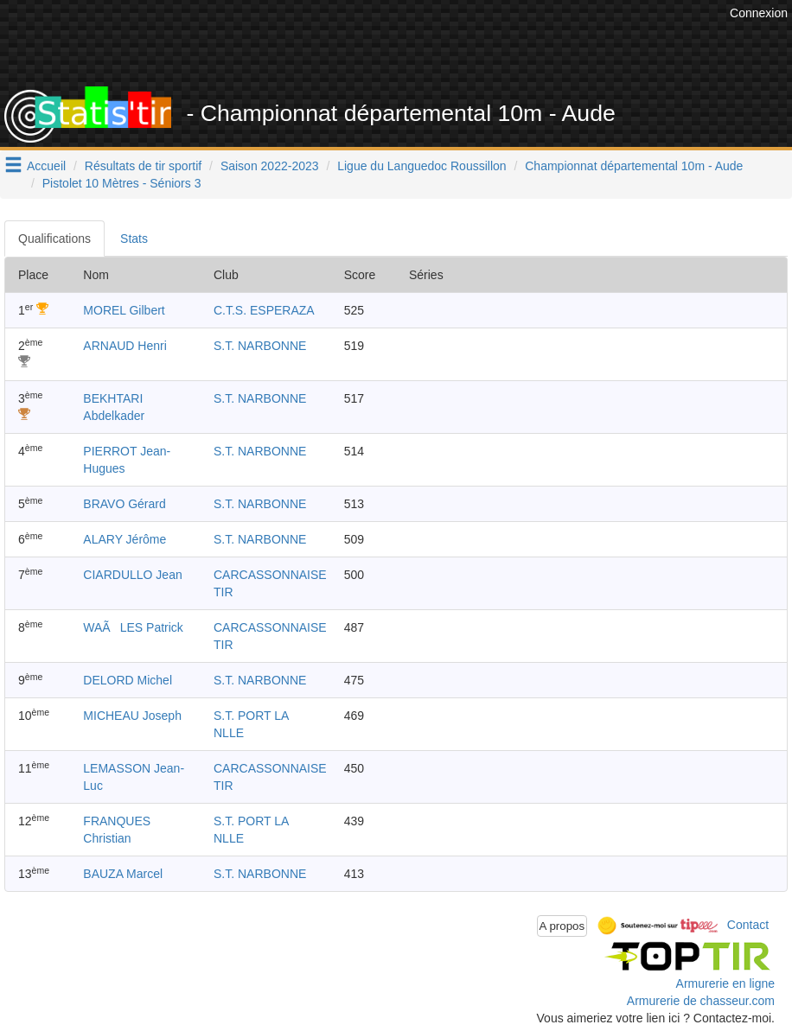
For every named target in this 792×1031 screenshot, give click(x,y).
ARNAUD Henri (124, 346)
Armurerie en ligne (725, 983)
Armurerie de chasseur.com (701, 1001)
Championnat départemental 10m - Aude (634, 166)
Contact (748, 925)
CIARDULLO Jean (132, 575)
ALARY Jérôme (124, 539)
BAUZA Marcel (123, 874)
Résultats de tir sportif (143, 166)
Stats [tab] (134, 238)
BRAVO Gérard (124, 504)
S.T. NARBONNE (260, 346)
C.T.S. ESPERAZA (264, 310)
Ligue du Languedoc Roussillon (421, 166)
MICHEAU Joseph (132, 715)
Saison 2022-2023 (269, 166)
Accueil (46, 166)
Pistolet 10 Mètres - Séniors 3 (121, 183)
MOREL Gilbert (123, 310)
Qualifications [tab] (54, 238)
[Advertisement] (410, 43)
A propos (562, 926)
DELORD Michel (127, 680)
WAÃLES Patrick (133, 627)
